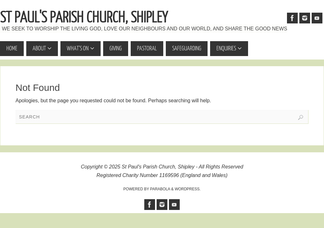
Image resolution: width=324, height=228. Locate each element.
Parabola (160, 189)
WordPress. (188, 189)
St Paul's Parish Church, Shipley (84, 18)
